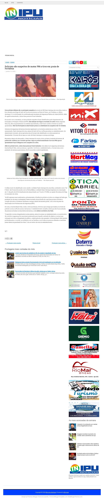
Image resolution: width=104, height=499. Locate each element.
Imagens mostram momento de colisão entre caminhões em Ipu (86, 434)
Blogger (66, 492)
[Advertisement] (52, 38)
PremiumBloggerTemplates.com (58, 496)
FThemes (29, 496)
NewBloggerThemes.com (75, 496)
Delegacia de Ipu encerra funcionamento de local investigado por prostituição (38, 262)
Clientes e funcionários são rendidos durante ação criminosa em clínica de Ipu (88, 445)
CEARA (12, 62)
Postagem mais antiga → (59, 243)
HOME (7, 62)
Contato (20, 2)
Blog (6, 2)
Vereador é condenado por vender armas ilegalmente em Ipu (87, 425)
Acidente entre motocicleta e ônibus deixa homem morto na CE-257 (87, 454)
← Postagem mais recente (13, 243)
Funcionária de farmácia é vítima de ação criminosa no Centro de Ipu (35, 271)
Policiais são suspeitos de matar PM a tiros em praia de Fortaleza (32, 67)
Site (12, 2)
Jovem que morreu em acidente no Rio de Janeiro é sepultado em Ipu (35, 253)
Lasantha (46, 496)
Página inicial (9, 55)
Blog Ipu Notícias (51, 492)
